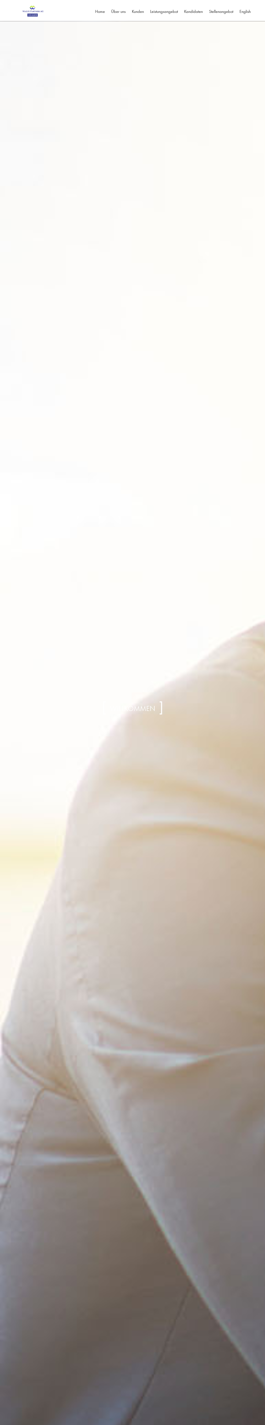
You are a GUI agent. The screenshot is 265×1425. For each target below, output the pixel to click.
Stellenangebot (221, 11)
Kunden (138, 11)
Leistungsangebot (164, 11)
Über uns (118, 11)
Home (100, 11)
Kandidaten (193, 11)
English (245, 11)
